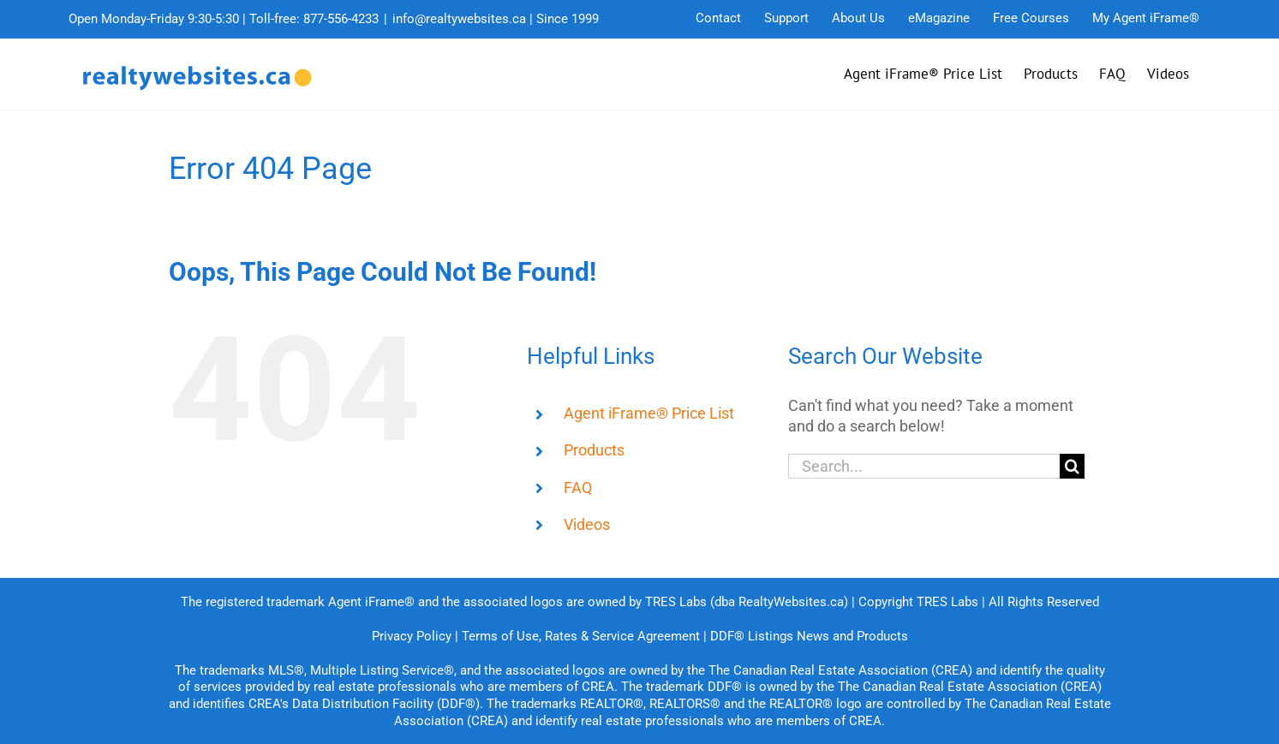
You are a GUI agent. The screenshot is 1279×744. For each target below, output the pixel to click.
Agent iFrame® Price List (649, 413)
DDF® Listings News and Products (809, 636)
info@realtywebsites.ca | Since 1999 (495, 19)
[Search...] (924, 466)
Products (594, 450)
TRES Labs (947, 602)
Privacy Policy (411, 636)
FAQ (578, 488)
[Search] (1072, 466)
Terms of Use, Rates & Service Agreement (581, 636)
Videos (587, 524)
